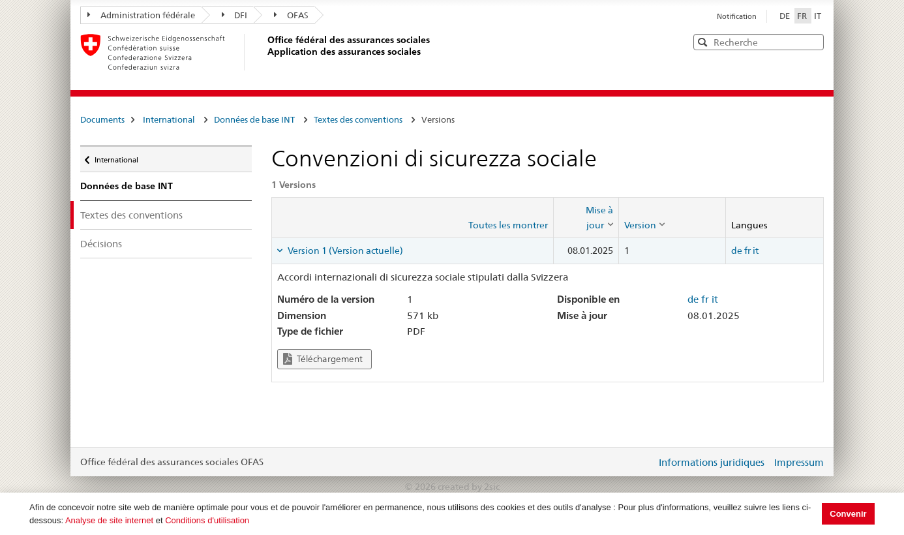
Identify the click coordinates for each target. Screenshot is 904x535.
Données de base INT (254, 119)
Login (643, 462)
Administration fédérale (141, 15)
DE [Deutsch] (785, 15)
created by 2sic (469, 487)
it (756, 250)
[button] (813, 41)
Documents (102, 119)
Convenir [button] (848, 514)
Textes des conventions (358, 119)
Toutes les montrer (508, 225)
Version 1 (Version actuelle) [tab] (344, 250)
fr (747, 250)
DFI (235, 15)
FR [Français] (803, 15)
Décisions (101, 243)
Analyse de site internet (109, 520)
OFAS (291, 15)
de (736, 250)
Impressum (799, 462)
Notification (737, 16)
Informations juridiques (711, 462)
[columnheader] (585, 217)
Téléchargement (323, 359)
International (169, 119)
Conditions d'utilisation (207, 520)
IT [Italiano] (817, 15)
